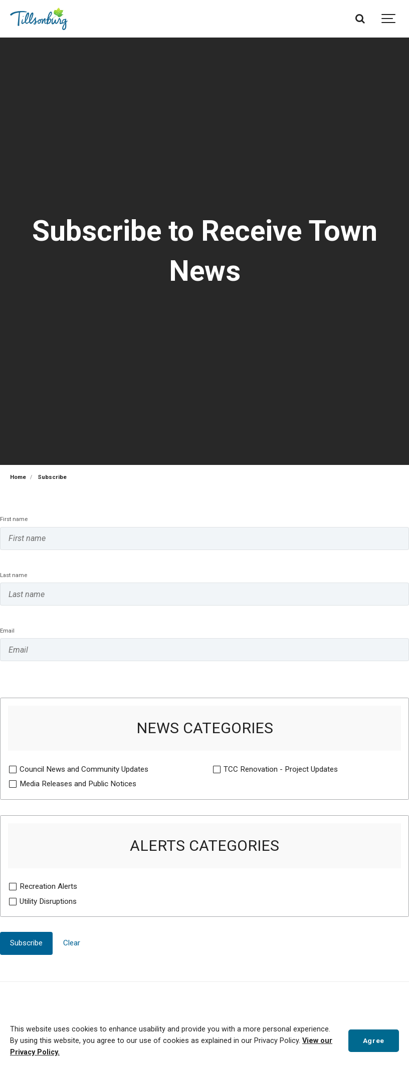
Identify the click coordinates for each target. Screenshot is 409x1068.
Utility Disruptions (48, 901)
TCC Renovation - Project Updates (280, 769)
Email (7, 630)
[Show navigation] (389, 19)
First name (14, 518)
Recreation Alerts (48, 886)
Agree (373, 1040)
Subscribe (26, 942)
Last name (13, 575)
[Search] (360, 19)
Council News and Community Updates (83, 769)
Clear (71, 942)
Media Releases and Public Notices (77, 783)
